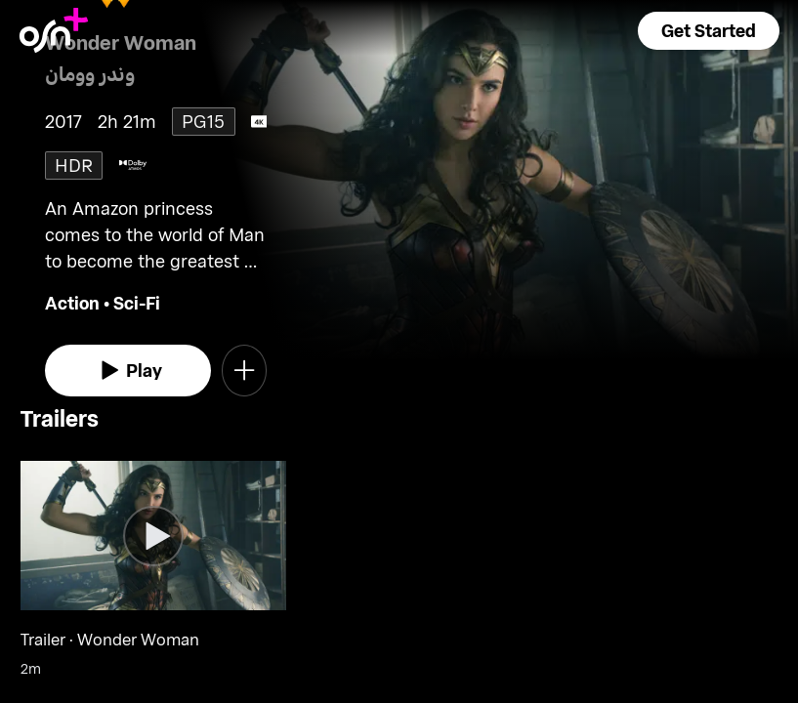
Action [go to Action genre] (72, 302)
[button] (708, 31)
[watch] (128, 370)
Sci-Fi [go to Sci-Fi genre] (136, 302)
